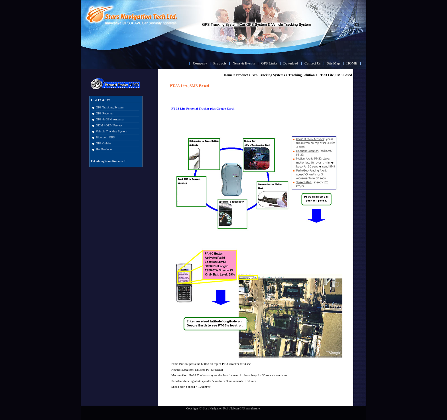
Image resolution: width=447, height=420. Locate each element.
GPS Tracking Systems (268, 75)
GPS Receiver (104, 113)
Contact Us (312, 63)
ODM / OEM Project (109, 125)
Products (219, 63)
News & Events (244, 63)
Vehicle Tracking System (111, 131)
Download (290, 63)
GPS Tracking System (109, 107)
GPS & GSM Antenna (110, 119)
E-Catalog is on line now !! (108, 161)
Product (242, 75)
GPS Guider (103, 143)
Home (228, 75)
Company (200, 63)
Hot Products (104, 149)
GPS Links (269, 63)
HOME (351, 63)
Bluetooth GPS (105, 137)
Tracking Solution (301, 75)
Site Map (333, 63)
